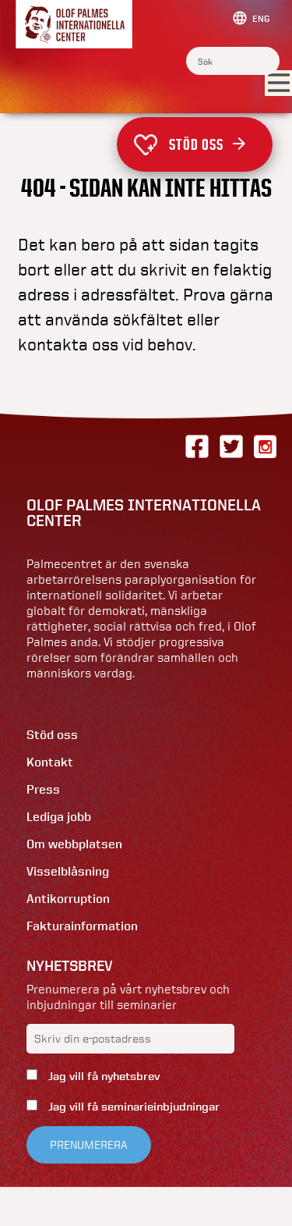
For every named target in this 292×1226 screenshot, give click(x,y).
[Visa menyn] (278, 84)
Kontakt (49, 762)
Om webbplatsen (74, 844)
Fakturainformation (82, 926)
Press (43, 789)
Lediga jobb (58, 816)
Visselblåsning (67, 871)
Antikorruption (68, 898)
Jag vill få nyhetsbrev (102, 1076)
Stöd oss (207, 144)
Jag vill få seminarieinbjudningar (132, 1107)
